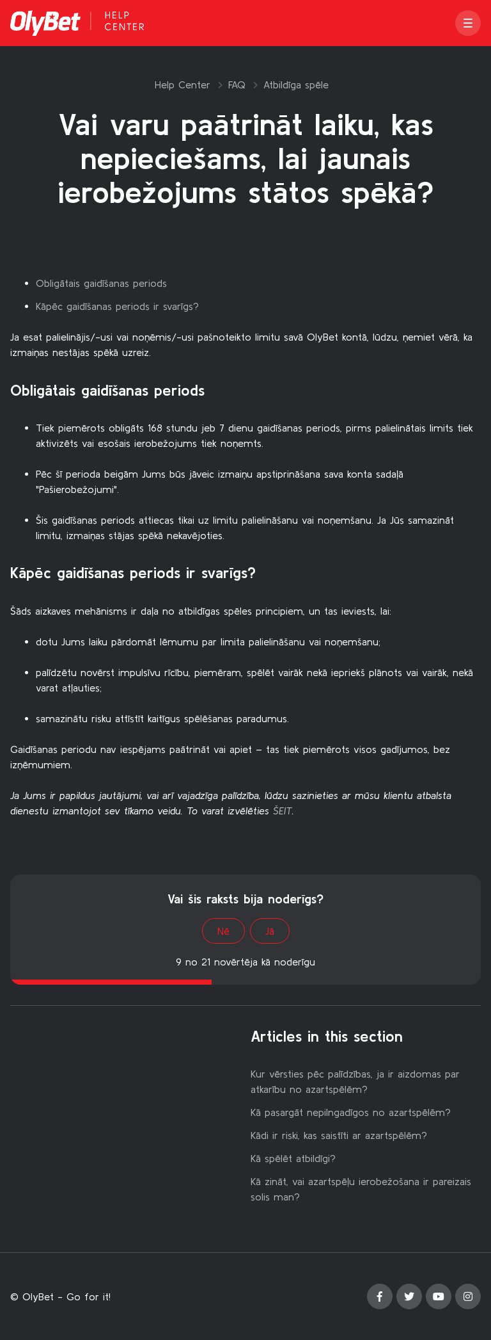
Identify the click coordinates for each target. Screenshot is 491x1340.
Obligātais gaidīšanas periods (101, 283)
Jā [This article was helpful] (269, 931)
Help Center (182, 84)
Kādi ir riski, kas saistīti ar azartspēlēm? (339, 1135)
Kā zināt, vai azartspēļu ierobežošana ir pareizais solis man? (361, 1188)
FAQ (237, 84)
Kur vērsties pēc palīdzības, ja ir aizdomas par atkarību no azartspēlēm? (355, 1081)
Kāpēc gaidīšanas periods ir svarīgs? (117, 306)
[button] (468, 23)
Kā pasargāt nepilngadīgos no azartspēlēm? (351, 1112)
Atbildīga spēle (296, 84)
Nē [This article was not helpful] (223, 931)
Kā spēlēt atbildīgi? (293, 1158)
